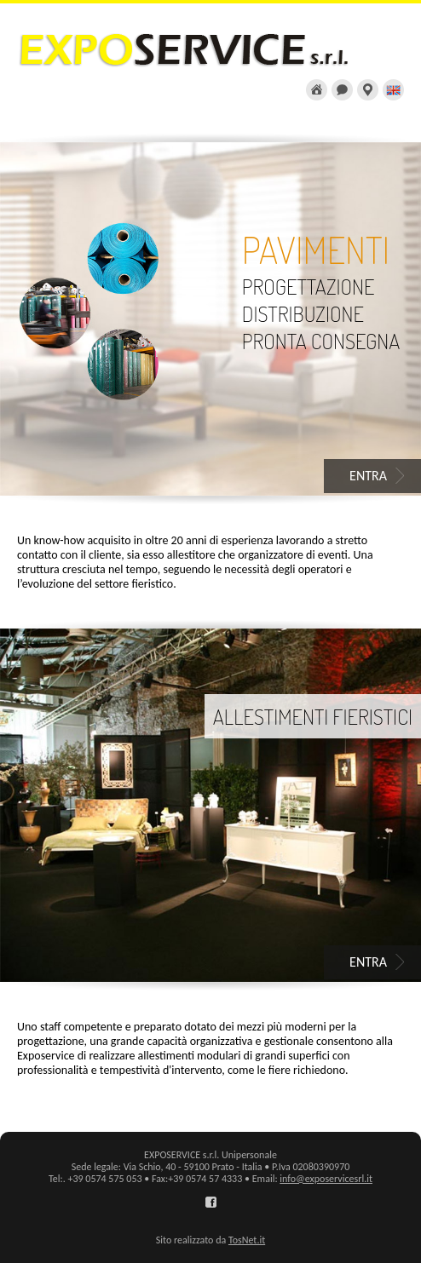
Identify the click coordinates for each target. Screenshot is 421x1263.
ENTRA (368, 476)
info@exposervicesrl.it (326, 1179)
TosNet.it (246, 1240)
